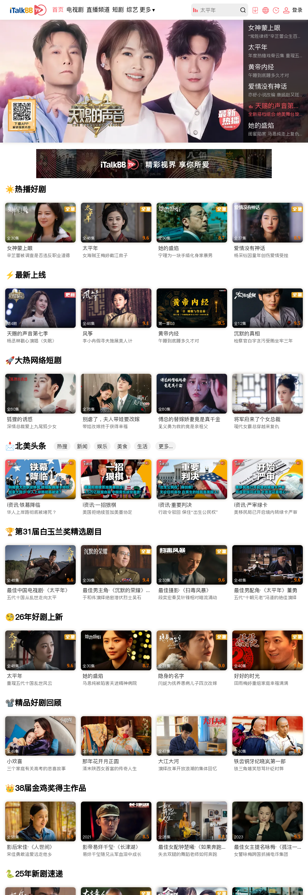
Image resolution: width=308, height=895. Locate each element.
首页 (58, 9)
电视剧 (75, 9)
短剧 (118, 9)
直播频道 (98, 9)
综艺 (132, 9)
